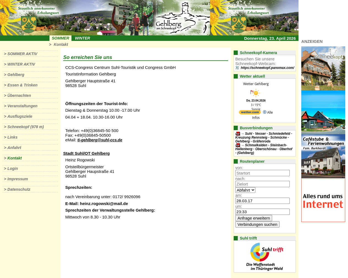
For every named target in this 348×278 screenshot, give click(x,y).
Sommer (60, 38)
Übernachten (19, 95)
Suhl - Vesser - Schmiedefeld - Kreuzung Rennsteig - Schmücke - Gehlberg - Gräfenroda (263, 137)
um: (238, 206)
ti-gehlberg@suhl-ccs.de (100, 140)
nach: (240, 178)
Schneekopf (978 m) (25, 127)
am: (238, 195)
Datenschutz (18, 189)
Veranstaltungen (22, 106)
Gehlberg (15, 74)
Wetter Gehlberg (256, 84)
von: (239, 167)
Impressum (17, 179)
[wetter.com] (250, 113)
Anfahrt (14, 147)
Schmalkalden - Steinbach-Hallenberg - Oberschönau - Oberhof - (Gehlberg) (263, 149)
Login (12, 168)
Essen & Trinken (22, 85)
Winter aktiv (21, 64)
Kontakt (61, 44)
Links (12, 137)
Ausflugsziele (19, 116)
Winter (82, 38)
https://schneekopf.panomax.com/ (267, 68)
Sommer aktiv (22, 54)
